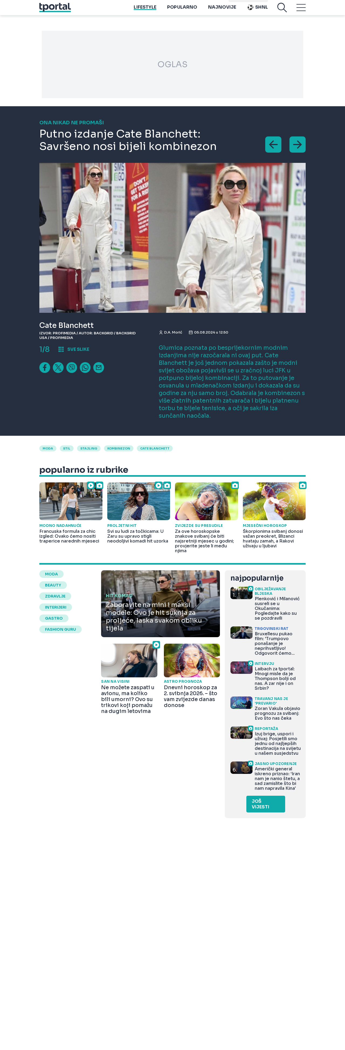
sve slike (78, 349)
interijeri (55, 607)
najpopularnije (256, 578)
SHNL (257, 11)
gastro (54, 618)
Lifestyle (145, 11)
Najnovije (222, 11)
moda (48, 448)
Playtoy (257, 3)
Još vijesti (260, 804)
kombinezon (118, 448)
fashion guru (60, 629)
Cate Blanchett (155, 448)
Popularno (182, 11)
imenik (237, 3)
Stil (66, 448)
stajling (88, 448)
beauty (53, 585)
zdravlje (55, 596)
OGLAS (172, 64)
